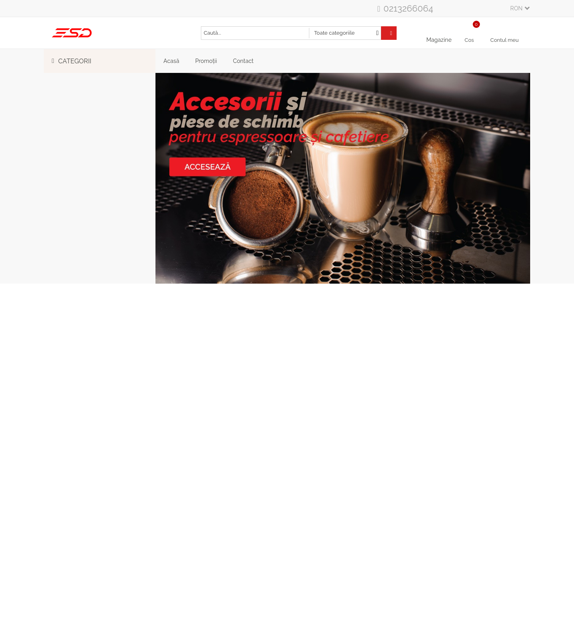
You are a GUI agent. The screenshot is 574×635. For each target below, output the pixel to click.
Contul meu (504, 40)
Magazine (439, 40)
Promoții (206, 61)
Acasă (171, 61)
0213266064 (408, 8)
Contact (243, 61)
